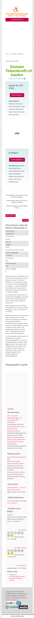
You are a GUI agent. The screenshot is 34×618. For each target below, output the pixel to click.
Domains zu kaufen (17, 54)
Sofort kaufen (17, 95)
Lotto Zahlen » (22, 530)
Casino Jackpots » (22, 565)
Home (7, 54)
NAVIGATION (17, 20)
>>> (20, 521)
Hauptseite (10, 215)
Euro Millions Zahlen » (20, 548)
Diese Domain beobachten (16, 78)
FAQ (25, 220)
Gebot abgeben (17, 160)
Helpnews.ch (13, 574)
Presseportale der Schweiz (17, 576)
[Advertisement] (17, 39)
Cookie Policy (20, 616)
